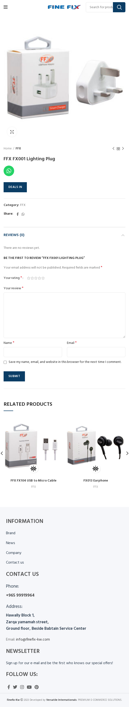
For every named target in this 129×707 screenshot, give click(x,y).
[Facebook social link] (17, 214)
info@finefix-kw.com (32, 639)
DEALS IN (15, 187)
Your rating (13, 278)
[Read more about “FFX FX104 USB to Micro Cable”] (33, 468)
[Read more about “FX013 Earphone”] (95, 468)
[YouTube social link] (29, 687)
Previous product (113, 148)
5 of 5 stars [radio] (43, 278)
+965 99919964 (20, 595)
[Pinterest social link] (36, 687)
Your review (13, 288)
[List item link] (64, 543)
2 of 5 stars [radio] (32, 278)
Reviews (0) (14, 235)
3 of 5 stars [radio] (36, 278)
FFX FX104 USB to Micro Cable (33, 480)
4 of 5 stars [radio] (39, 278)
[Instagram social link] (22, 687)
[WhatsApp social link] (23, 214)
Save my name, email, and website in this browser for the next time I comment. (65, 362)
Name (9, 343)
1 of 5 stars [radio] (28, 278)
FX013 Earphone (95, 480)
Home (8, 148)
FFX (18, 148)
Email (72, 343)
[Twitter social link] (15, 687)
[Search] (105, 7)
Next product (123, 148)
